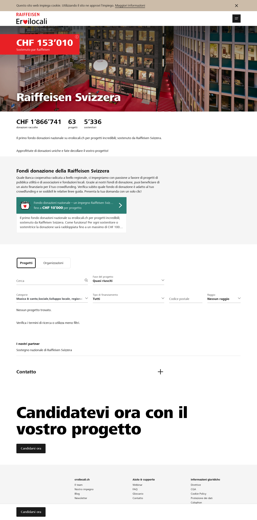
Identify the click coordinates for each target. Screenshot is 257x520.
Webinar (137, 484)
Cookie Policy (198, 493)
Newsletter (81, 498)
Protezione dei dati (202, 498)
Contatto (138, 498)
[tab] (26, 263)
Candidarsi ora (31, 448)
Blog (77, 493)
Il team (79, 484)
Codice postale (179, 299)
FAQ (135, 489)
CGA (193, 489)
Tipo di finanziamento (105, 294)
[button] (236, 18)
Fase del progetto (103, 276)
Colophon (196, 502)
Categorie (22, 294)
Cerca (20, 281)
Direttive (196, 484)
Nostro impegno (84, 489)
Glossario (138, 493)
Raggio (211, 294)
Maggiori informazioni (130, 5)
